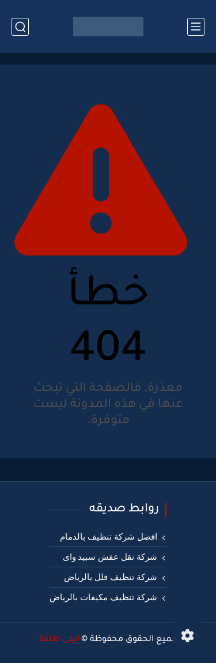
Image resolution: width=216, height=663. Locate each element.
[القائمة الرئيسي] (195, 27)
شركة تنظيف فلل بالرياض (110, 577)
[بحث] (20, 27)
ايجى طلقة (59, 640)
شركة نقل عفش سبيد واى (110, 557)
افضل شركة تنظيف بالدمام (108, 536)
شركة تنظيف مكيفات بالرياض (103, 597)
